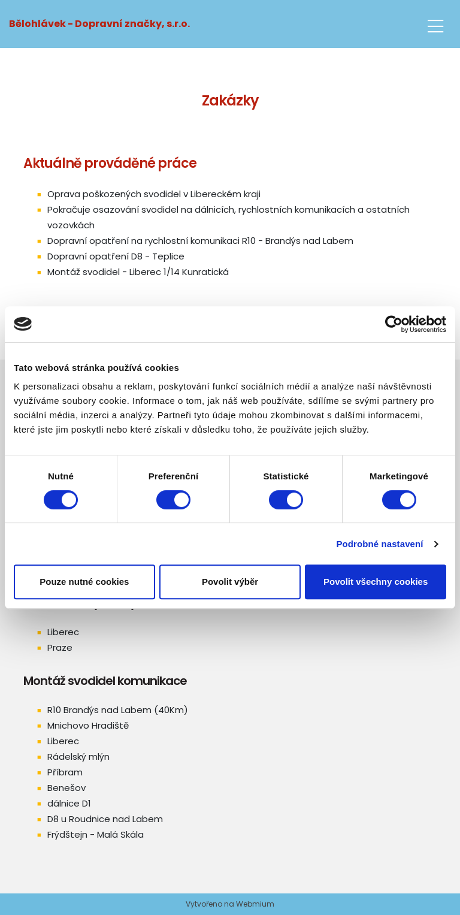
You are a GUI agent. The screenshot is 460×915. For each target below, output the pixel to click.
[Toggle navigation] (435, 24)
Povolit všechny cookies (375, 581)
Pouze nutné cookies (84, 581)
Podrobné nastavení (379, 544)
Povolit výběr (230, 581)
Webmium (255, 904)
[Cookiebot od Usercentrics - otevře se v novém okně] (393, 324)
